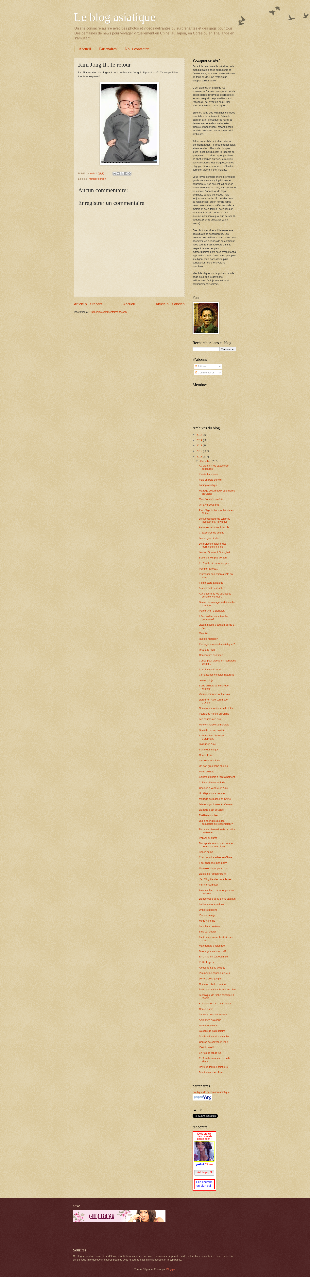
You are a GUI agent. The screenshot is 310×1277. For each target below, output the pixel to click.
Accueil (85, 49)
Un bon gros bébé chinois (213, 765)
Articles (200, 366)
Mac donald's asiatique (212, 945)
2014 (200, 440)
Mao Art (203, 633)
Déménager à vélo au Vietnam (216, 804)
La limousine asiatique (211, 904)
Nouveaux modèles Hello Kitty (216, 708)
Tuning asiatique (208, 485)
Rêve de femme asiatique (213, 1066)
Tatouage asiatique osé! (212, 951)
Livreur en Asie (207, 744)
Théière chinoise (208, 815)
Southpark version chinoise (214, 1036)
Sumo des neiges (209, 749)
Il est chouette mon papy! (213, 862)
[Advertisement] (119, 1235)
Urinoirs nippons (208, 909)
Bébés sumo (206, 851)
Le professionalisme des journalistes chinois (212, 545)
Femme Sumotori (208, 884)
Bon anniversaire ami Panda (215, 1003)
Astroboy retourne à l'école (214, 527)
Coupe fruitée (206, 755)
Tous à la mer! (207, 649)
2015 (200, 434)
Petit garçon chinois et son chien (217, 989)
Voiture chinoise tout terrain (214, 694)
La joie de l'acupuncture (212, 873)
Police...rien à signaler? (212, 610)
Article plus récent (88, 304)
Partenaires (108, 49)
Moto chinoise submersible (214, 724)
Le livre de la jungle (210, 978)
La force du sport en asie (213, 1014)
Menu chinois (206, 771)
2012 (200, 451)
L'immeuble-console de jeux (214, 973)
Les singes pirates (209, 538)
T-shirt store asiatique (211, 582)
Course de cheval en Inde (213, 1041)
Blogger (170, 1269)
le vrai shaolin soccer (211, 669)
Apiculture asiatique (210, 1019)
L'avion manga (207, 915)
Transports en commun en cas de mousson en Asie (216, 845)
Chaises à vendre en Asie (213, 787)
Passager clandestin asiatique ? (217, 644)
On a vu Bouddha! (209, 504)
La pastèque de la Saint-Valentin (217, 898)
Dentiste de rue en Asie (212, 730)
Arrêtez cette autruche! (212, 588)
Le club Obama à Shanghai (214, 552)
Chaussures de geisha (211, 532)
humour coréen (97, 178)
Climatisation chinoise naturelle (216, 674)
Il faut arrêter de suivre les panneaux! (213, 618)
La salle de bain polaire (212, 1030)
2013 (200, 445)
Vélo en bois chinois (210, 479)
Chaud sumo (206, 1009)
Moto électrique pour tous (213, 868)
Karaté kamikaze (208, 474)
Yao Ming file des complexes (215, 879)
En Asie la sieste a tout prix (214, 563)
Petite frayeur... (207, 962)
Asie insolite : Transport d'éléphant (212, 737)
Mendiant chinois (208, 1025)
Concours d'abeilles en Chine (215, 857)
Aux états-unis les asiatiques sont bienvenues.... (215, 595)
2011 (200, 456)
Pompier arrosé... (208, 568)
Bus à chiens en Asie (211, 1072)
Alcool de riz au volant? (212, 967)
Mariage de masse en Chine (215, 798)
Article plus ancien (170, 304)
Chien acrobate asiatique (213, 984)
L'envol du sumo (208, 837)
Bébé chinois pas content (213, 557)
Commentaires (204, 372)
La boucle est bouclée (211, 809)
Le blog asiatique (115, 17)
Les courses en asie (210, 719)
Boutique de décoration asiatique (211, 1092)
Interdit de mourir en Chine (214, 713)
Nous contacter (137, 49)
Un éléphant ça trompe (212, 793)
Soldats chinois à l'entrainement (217, 776)
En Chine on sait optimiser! (214, 956)
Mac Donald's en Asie (211, 499)
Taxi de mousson (208, 638)
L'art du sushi (206, 1047)
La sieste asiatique (209, 760)
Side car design (207, 931)
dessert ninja (206, 680)
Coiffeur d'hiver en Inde (212, 782)
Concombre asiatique (211, 655)
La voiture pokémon (210, 926)
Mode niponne (207, 920)
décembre (205, 461)
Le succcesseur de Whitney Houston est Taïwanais (214, 520)
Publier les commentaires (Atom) (108, 311)
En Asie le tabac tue (210, 1052)
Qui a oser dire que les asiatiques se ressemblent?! (216, 822)
